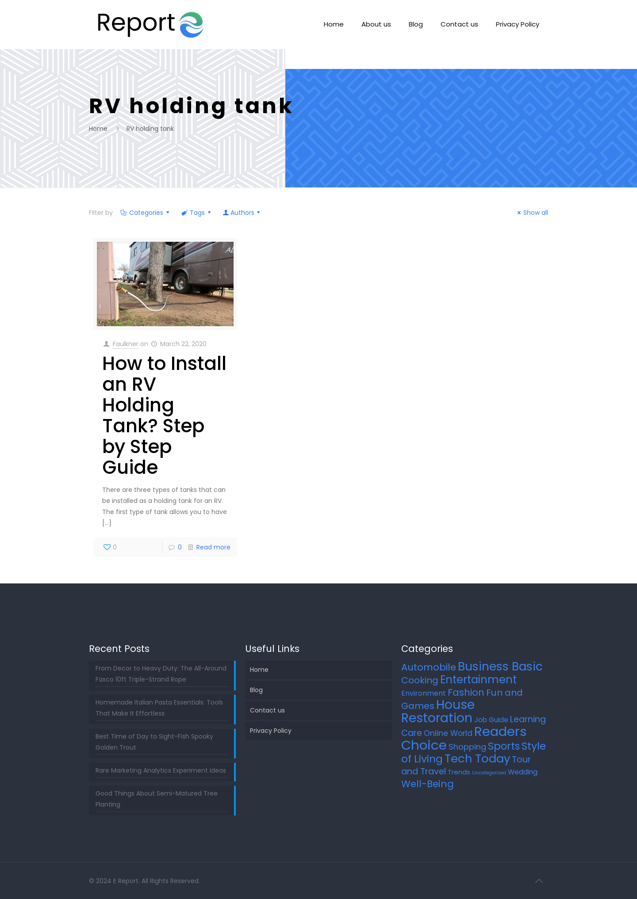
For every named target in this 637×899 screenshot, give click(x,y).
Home (98, 128)
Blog (256, 690)
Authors (242, 212)
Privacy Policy (271, 730)
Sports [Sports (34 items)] (504, 746)
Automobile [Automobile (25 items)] (428, 667)
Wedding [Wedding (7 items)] (522, 772)
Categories (145, 212)
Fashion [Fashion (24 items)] (466, 692)
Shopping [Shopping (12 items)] (467, 746)
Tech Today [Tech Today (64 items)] (477, 758)
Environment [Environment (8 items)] (423, 693)
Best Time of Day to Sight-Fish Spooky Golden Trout (154, 742)
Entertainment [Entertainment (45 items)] (478, 679)
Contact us (267, 710)
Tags (197, 212)
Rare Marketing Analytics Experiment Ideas (161, 770)
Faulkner (125, 343)
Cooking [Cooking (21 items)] (419, 680)
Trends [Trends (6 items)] (459, 772)
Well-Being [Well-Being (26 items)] (427, 783)
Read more (213, 547)
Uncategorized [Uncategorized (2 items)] (489, 772)
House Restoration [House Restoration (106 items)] (438, 711)
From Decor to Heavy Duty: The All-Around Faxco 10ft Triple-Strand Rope (161, 674)
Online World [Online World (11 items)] (448, 733)
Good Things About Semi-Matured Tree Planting (157, 799)
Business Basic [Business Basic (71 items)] (500, 666)
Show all (532, 212)
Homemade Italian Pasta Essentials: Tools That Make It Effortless (159, 708)
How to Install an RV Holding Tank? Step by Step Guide (164, 415)
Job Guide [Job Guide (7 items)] (491, 719)
